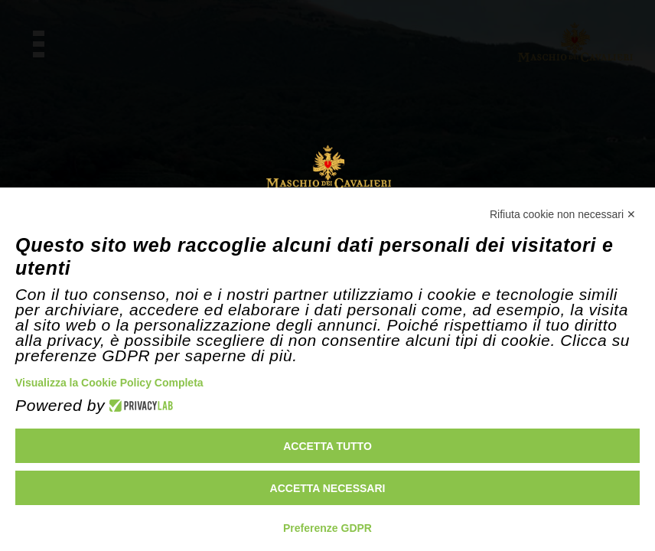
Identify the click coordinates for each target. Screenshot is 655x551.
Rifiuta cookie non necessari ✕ (563, 214)
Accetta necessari (328, 488)
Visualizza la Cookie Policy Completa (109, 383)
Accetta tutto (327, 446)
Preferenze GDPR (327, 528)
